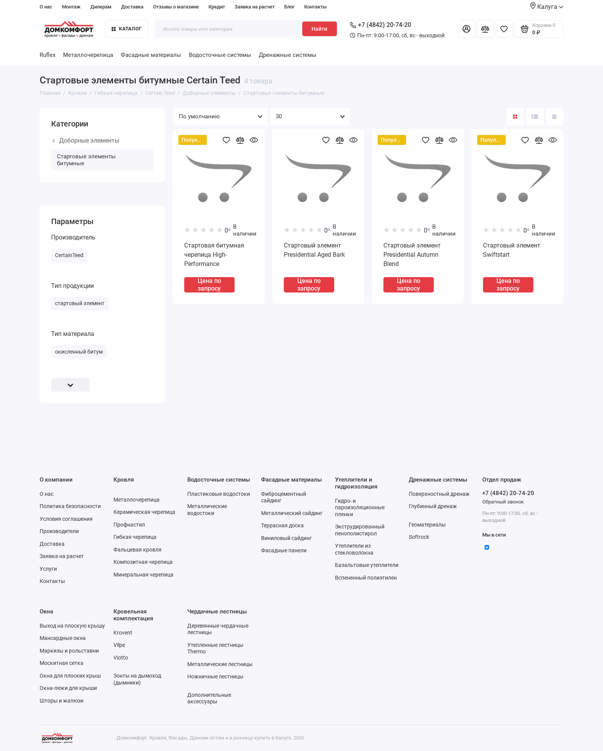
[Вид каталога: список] (535, 116)
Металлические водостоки (207, 509)
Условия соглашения (66, 519)
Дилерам (101, 7)
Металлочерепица (88, 55)
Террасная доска (282, 525)
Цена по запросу (209, 284)
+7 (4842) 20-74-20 (380, 24)
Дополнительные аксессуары (209, 698)
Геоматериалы (427, 525)
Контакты (315, 7)
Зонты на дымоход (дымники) (137, 679)
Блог (289, 7)
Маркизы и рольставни (69, 651)
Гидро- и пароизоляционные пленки (360, 507)
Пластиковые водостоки (218, 494)
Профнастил (129, 525)
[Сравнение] (485, 29)
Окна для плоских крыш (70, 676)
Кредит (216, 7)
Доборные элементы (86, 140)
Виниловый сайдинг (286, 538)
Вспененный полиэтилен (366, 578)
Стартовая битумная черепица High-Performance (214, 255)
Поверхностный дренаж (439, 494)
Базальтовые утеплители (366, 565)
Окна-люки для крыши (68, 688)
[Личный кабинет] (466, 29)
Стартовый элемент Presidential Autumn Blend (412, 255)
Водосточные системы (220, 55)
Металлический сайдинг (292, 513)
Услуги (48, 569)
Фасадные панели (283, 550)
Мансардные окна (63, 638)
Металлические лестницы (220, 664)
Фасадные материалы (151, 55)
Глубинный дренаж (433, 506)
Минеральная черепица (143, 575)
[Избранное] (504, 29)
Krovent (122, 633)
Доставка (132, 7)
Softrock (419, 537)
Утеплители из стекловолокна (354, 549)
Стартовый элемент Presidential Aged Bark (314, 250)
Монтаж (71, 7)
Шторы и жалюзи (61, 701)
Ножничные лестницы (215, 676)
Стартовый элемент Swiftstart (511, 250)
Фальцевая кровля (137, 550)
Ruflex (47, 55)
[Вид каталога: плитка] (515, 116)
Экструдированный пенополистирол (360, 530)
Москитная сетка (61, 663)
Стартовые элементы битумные (86, 160)
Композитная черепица (143, 562)
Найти (319, 29)
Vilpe (119, 645)
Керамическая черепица (144, 512)
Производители (59, 531)
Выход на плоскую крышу (72, 626)
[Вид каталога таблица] (554, 116)
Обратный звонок (503, 502)
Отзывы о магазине (176, 7)
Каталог (127, 29)
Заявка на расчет (255, 7)
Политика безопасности (70, 506)
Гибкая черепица (135, 537)
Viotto (120, 658)
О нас (46, 7)
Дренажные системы (287, 55)
